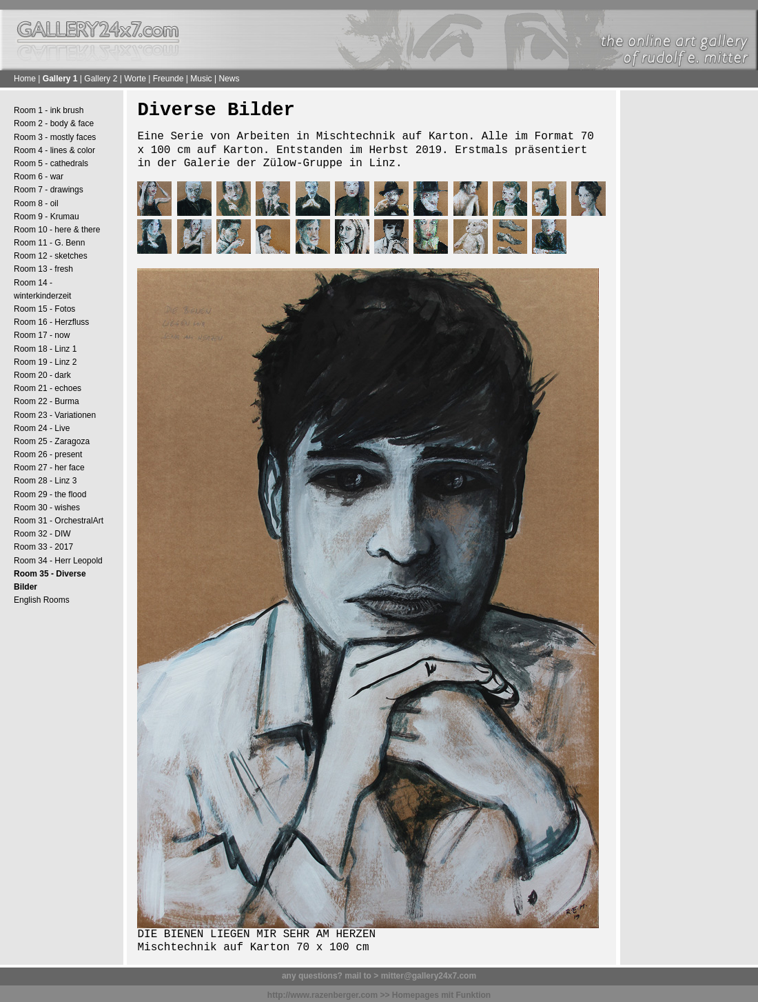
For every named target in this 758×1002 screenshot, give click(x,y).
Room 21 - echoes (47, 388)
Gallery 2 (100, 78)
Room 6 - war (38, 176)
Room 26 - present (48, 454)
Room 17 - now (42, 335)
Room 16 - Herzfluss (51, 322)
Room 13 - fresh (43, 269)
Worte (135, 78)
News (228, 78)
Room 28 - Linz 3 (45, 480)
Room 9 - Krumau (46, 216)
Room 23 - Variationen (55, 415)
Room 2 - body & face (54, 123)
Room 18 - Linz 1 (45, 349)
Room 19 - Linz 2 (45, 362)
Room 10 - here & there (57, 229)
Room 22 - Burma (46, 401)
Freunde (168, 78)
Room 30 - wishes (47, 507)
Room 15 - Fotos (44, 309)
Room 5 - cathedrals (51, 163)
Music (201, 78)
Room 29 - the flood (50, 494)
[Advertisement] (689, 311)
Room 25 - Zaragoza (52, 441)
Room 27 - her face (49, 467)
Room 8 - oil (36, 203)
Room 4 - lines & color (54, 150)
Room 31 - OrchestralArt (58, 520)
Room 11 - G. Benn (49, 243)
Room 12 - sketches (51, 256)
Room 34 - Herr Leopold (58, 560)
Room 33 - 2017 (43, 547)
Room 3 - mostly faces (55, 137)
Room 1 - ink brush (48, 110)
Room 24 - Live (42, 428)
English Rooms (42, 600)
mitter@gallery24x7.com (428, 976)
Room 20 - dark (42, 375)
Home (25, 78)
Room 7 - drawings (48, 189)
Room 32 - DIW (42, 534)
